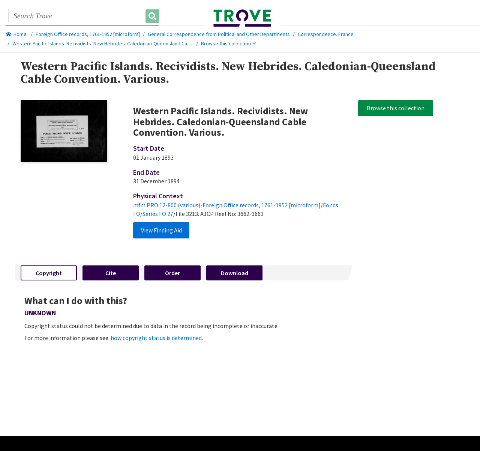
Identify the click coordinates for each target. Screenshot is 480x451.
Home (16, 34)
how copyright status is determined (156, 338)
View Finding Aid (161, 230)
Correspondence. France (326, 34)
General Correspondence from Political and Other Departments (219, 34)
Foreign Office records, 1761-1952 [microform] (88, 34)
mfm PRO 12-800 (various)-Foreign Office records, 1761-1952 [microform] (227, 205)
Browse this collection (228, 43)
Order (172, 273)
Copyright (49, 273)
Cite (110, 273)
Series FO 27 (157, 213)
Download (234, 273)
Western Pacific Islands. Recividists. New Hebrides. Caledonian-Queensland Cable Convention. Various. (126, 43)
